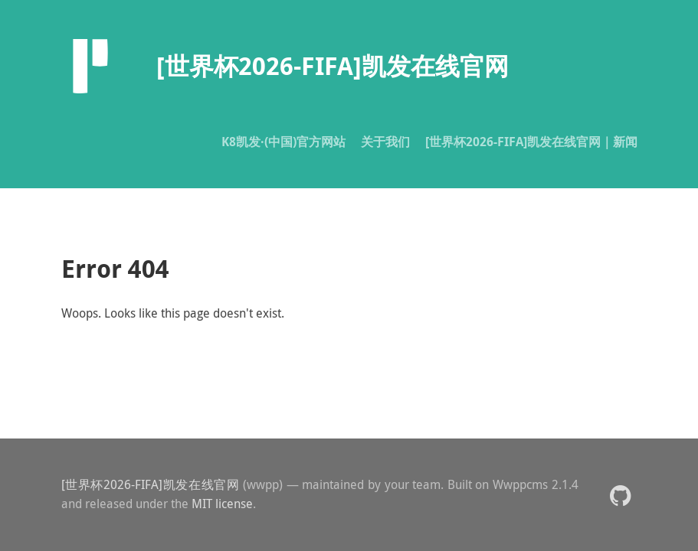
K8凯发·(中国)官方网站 (283, 141)
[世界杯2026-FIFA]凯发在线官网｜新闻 (531, 141)
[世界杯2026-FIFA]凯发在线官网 (150, 484)
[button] (620, 494)
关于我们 (385, 141)
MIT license (222, 503)
